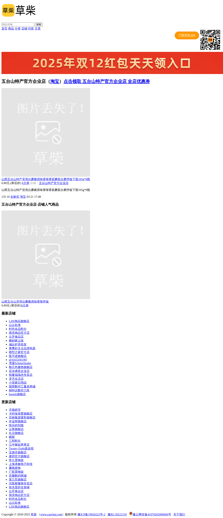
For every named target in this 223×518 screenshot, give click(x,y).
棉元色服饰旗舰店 (20, 367)
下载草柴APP (186, 35)
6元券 (25, 183)
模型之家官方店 (19, 352)
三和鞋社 (15, 440)
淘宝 (54, 81)
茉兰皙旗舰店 (18, 479)
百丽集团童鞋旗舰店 (22, 417)
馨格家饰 (15, 467)
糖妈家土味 (16, 340)
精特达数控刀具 (19, 390)
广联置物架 (16, 471)
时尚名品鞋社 (18, 328)
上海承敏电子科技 (20, 464)
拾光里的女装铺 (19, 487)
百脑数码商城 (18, 475)
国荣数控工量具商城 (22, 386)
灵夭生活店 (16, 378)
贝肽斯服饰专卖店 (20, 483)
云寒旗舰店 (16, 429)
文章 (38, 28)
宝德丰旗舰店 (18, 452)
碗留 (12, 436)
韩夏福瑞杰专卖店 (20, 374)
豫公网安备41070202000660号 (152, 514)
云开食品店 (16, 336)
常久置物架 (16, 460)
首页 (4, 28)
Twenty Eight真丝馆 (21, 448)
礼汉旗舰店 (16, 433)
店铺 (24, 28)
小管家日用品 (18, 382)
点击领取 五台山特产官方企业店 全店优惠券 (107, 81)
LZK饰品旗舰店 (19, 321)
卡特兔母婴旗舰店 (20, 413)
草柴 (34, 514)
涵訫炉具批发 (18, 344)
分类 (18, 28)
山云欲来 (15, 325)
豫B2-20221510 (117, 514)
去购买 (14, 196)
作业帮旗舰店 (18, 421)
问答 (31, 28)
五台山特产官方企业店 (53, 183)
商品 (11, 28)
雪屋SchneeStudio (20, 363)
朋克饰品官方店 (19, 332)
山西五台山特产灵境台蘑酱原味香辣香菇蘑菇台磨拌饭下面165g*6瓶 (45, 179)
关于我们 (179, 514)
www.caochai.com (51, 514)
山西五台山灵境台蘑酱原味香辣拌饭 (25, 301)
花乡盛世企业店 (19, 371)
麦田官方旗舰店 (19, 456)
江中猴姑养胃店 (19, 444)
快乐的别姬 (16, 425)
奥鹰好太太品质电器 (22, 348)
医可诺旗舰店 (18, 356)
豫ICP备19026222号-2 (91, 514)
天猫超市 (15, 409)
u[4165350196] (18, 359)
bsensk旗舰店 (17, 394)
